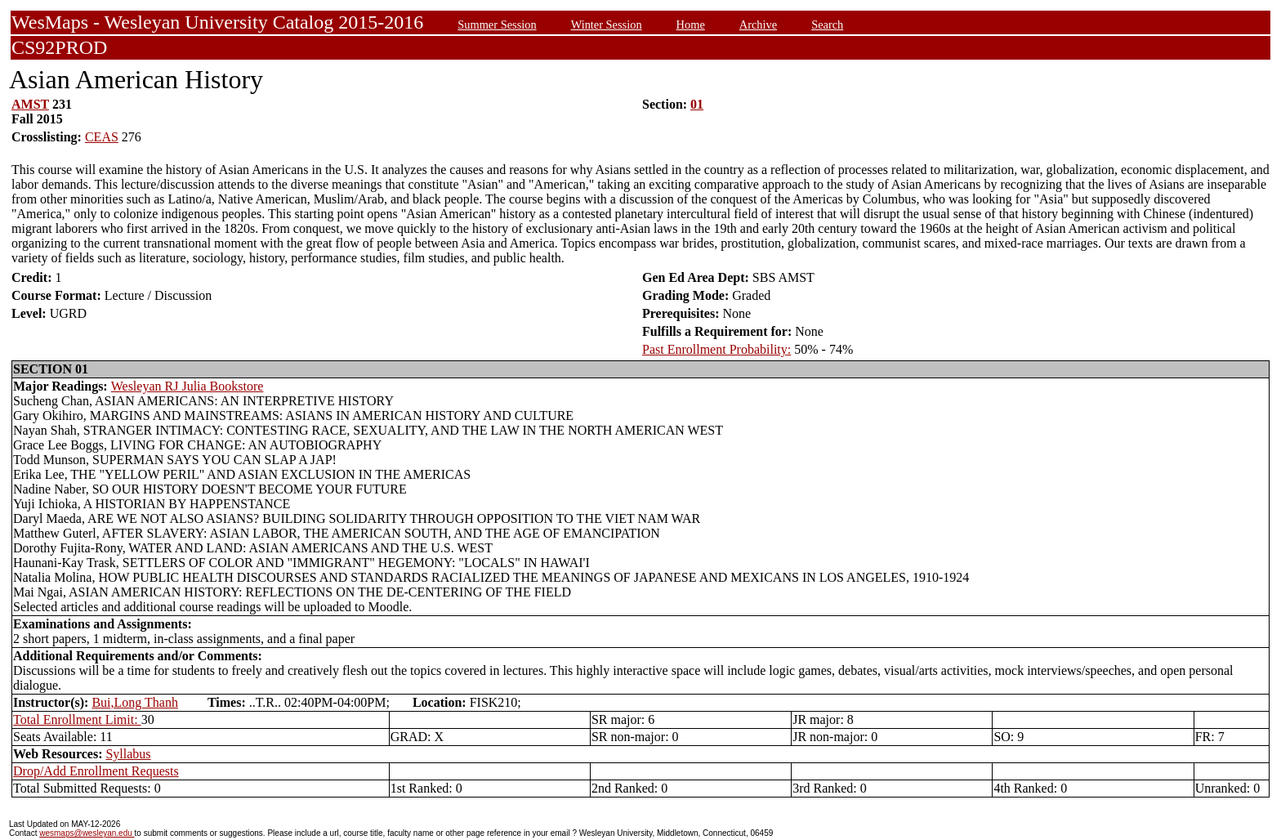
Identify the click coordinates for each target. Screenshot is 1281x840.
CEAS (101, 137)
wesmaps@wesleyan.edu (86, 833)
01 (696, 104)
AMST (30, 104)
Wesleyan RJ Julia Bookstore (187, 386)
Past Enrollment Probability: (716, 349)
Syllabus (127, 754)
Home (690, 24)
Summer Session (497, 24)
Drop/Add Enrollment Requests (96, 771)
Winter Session (606, 24)
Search (827, 24)
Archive (758, 24)
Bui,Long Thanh (134, 702)
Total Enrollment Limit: (77, 719)
